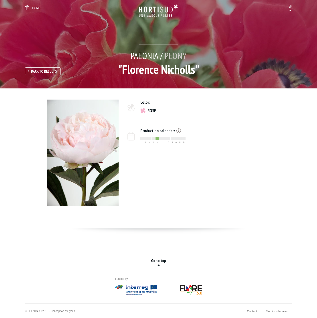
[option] (83, 153)
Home (36, 8)
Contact (252, 311)
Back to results (44, 71)
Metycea (70, 311)
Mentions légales (277, 311)
